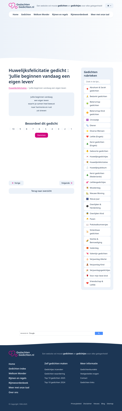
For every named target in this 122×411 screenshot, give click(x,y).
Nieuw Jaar (93, 199)
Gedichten (26, 14)
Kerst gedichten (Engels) (95, 144)
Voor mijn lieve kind (97, 275)
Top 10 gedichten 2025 (54, 378)
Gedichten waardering (54, 373)
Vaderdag (92, 248)
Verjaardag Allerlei (96, 259)
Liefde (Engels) (94, 136)
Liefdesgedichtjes (96, 182)
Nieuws (97, 403)
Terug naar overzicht (41, 191)
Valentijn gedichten (96, 253)
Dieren (91, 125)
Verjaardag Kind (95, 264)
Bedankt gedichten (96, 96)
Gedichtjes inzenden (53, 369)
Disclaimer (87, 403)
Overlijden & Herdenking (93, 206)
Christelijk (92, 120)
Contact (83, 378)
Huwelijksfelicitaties (18, 88)
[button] (16, 183)
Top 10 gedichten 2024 (54, 382)
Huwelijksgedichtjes (97, 156)
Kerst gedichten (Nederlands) (95, 175)
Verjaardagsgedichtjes (98, 270)
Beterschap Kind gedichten (95, 113)
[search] (56, 333)
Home (15, 14)
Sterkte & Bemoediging (94, 241)
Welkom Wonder (41, 14)
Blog (103, 403)
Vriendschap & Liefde (94, 283)
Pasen (90, 219)
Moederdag (93, 188)
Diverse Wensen (95, 131)
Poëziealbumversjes (97, 224)
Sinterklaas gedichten (93, 232)
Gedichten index (17, 368)
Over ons (13, 392)
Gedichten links (87, 382)
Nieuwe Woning (95, 193)
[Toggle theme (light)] (109, 5)
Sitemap (110, 403)
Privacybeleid (76, 403)
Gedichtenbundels (88, 369)
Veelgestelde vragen (89, 373)
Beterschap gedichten (93, 103)
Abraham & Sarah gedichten (96, 89)
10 (13, 129)
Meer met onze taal (100, 14)
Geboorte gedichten (97, 151)
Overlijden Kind (95, 213)
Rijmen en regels (60, 14)
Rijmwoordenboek (79, 14)
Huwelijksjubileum (96, 167)
